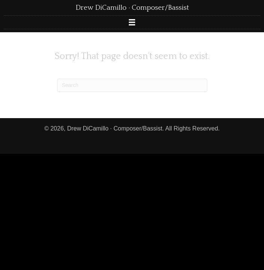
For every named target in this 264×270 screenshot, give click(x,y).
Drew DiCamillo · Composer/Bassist (132, 8)
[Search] (132, 85)
